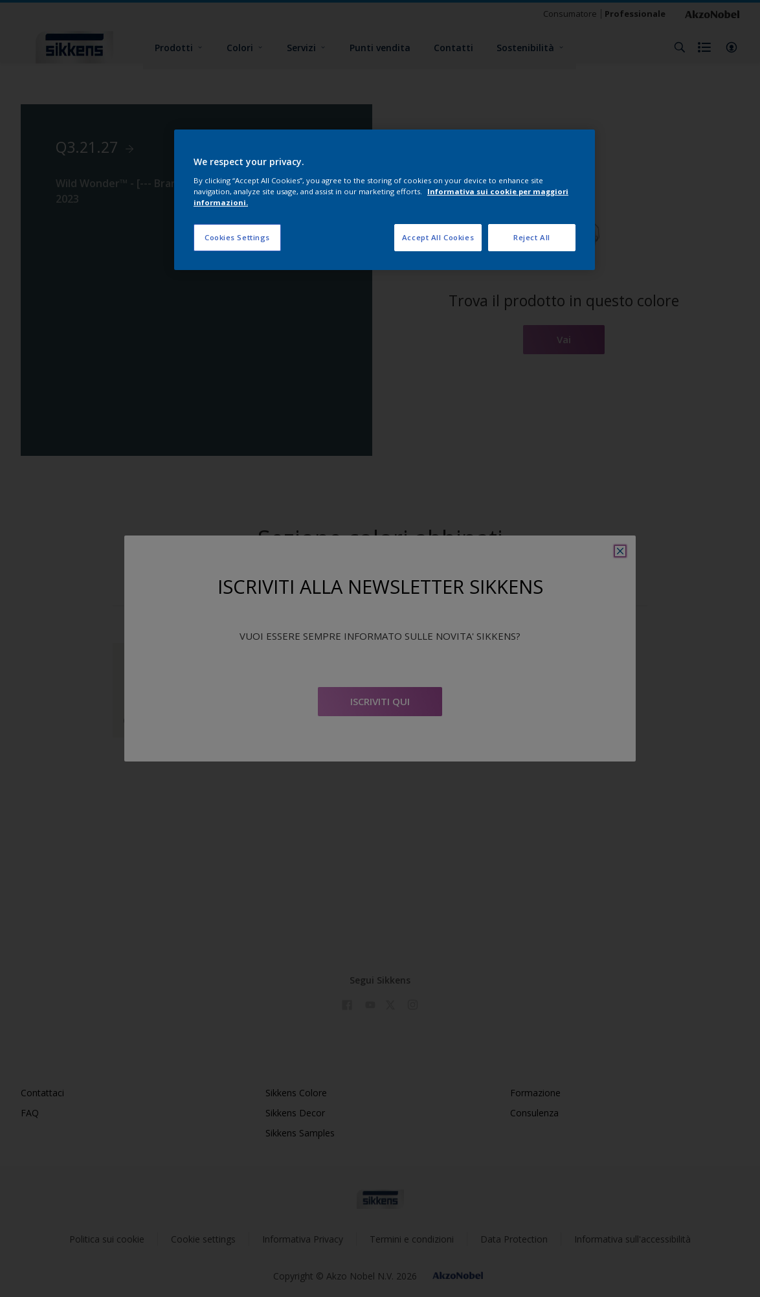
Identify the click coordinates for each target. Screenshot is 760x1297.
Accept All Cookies (438, 237)
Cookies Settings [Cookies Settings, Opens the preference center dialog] (237, 237)
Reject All (531, 237)
